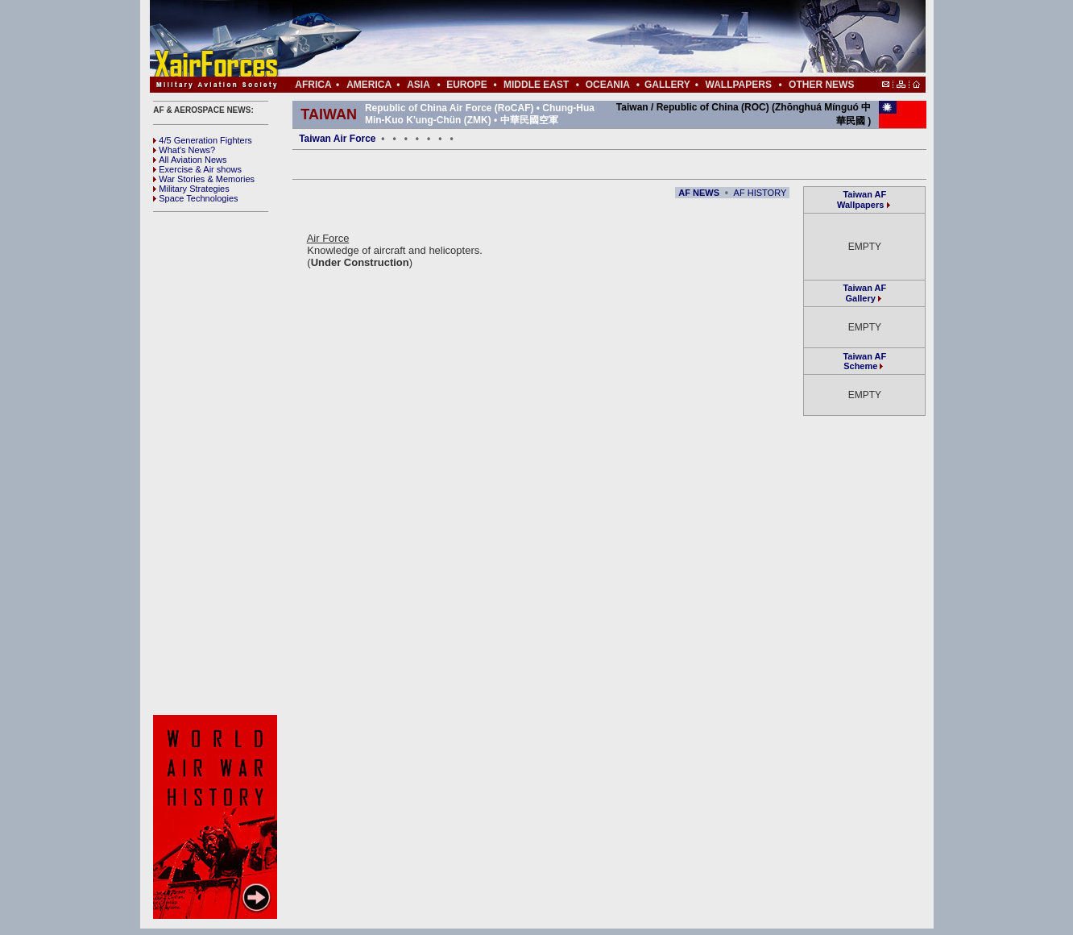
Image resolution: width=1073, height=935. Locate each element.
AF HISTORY (760, 192)
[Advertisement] (585, 39)
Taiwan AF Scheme (864, 361)
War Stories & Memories (204, 179)
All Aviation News (189, 159)
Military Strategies (191, 188)
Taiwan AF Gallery (864, 293)
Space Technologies (195, 198)
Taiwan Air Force (337, 138)
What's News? (184, 150)
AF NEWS (698, 192)
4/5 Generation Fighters (204, 140)
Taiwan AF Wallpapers (861, 199)
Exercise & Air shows (197, 169)
